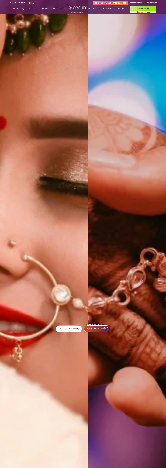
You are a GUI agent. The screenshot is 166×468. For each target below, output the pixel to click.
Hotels (33, 8)
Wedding (107, 8)
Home (45, 8)
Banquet (92, 8)
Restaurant (58, 8)
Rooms (122, 8)
